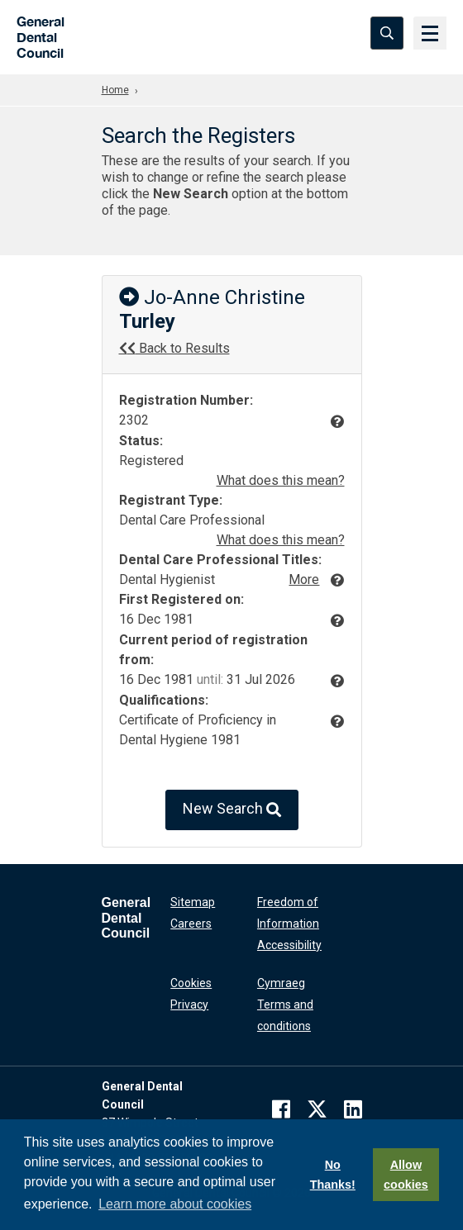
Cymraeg (281, 983)
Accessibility (289, 945)
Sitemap (192, 902)
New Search (232, 810)
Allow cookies (406, 1174)
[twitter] (317, 1109)
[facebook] (281, 1109)
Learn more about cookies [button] (174, 1204)
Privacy (189, 1004)
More (304, 579)
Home (115, 90)
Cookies (191, 983)
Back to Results (174, 348)
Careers (191, 923)
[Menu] (429, 33)
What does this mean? (281, 480)
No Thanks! (333, 1174)
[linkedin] (353, 1109)
